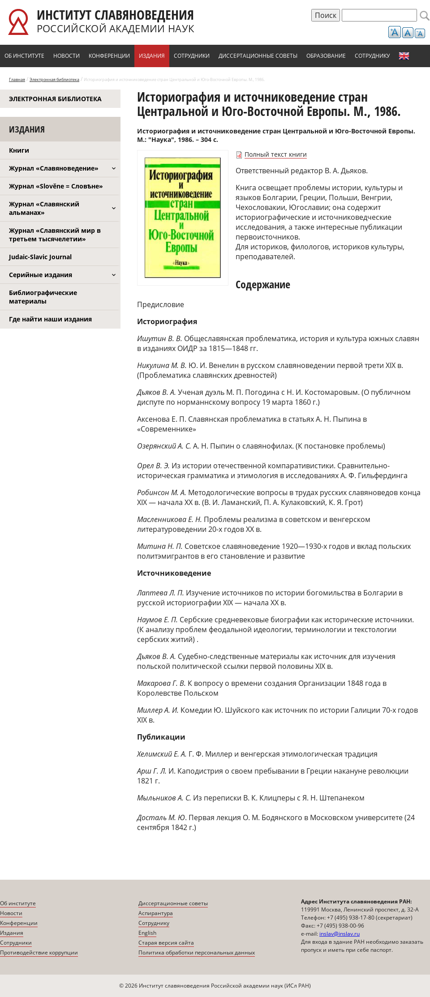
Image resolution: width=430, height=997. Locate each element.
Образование (326, 56)
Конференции (109, 56)
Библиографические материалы (43, 296)
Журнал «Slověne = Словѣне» (56, 186)
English (404, 56)
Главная (17, 79)
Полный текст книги (276, 154)
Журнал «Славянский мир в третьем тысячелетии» (55, 234)
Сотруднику (372, 56)
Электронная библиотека (54, 79)
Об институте (24, 56)
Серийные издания (40, 274)
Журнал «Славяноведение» (54, 168)
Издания (152, 56)
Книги (19, 150)
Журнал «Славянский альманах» (44, 208)
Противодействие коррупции (39, 952)
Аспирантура (155, 913)
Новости (66, 56)
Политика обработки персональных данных (196, 952)
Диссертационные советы (258, 56)
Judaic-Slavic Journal (40, 256)
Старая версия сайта (166, 942)
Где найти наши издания (50, 319)
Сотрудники (192, 56)
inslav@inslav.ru (339, 933)
